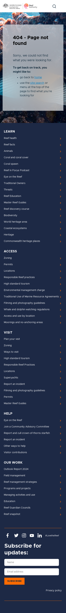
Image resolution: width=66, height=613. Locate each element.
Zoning (8, 258)
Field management (14, 475)
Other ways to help (15, 446)
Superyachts (11, 377)
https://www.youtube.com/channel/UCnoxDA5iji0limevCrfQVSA (32, 535)
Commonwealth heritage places (22, 241)
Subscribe (14, 581)
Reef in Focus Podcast (16, 170)
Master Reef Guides (15, 202)
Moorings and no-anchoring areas (23, 322)
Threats (8, 190)
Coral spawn (11, 164)
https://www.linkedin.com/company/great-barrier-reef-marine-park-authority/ (39, 535)
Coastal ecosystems (15, 228)
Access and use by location (19, 316)
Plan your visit (12, 339)
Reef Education (12, 196)
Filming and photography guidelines (24, 303)
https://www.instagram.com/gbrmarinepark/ (24, 535)
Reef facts (9, 144)
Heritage (9, 235)
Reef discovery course (16, 209)
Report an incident (14, 384)
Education (9, 501)
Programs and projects (17, 488)
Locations (9, 271)
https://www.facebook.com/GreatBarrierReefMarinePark (8, 535)
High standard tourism (17, 284)
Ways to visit (11, 352)
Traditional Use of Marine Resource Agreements (31, 296)
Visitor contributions (15, 452)
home (38, 77)
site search (37, 83)
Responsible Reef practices (19, 277)
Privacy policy (54, 590)
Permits (8, 264)
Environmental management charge (24, 290)
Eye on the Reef (13, 177)
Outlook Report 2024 (16, 469)
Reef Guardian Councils (17, 508)
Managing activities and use (19, 495)
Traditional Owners (14, 183)
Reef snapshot (12, 514)
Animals (8, 151)
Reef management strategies (20, 482)
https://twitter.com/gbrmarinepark (16, 535)
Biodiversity (10, 215)
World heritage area (15, 222)
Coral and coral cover (16, 157)
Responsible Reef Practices (19, 365)
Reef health (10, 138)
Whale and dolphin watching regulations (27, 309)
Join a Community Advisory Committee (26, 427)
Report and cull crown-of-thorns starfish (27, 433)
